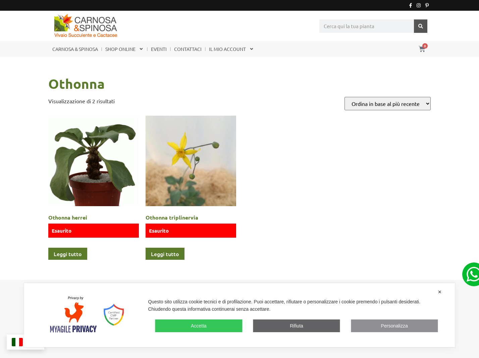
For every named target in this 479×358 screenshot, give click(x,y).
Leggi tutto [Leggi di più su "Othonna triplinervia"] (165, 253)
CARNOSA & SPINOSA (75, 49)
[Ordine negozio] (387, 103)
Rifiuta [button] (296, 326)
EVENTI (159, 49)
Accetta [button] (199, 326)
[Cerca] (420, 26)
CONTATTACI (188, 49)
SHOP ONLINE (124, 49)
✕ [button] (440, 292)
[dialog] (239, 315)
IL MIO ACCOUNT (231, 49)
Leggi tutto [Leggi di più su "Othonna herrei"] (68, 253)
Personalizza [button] (394, 326)
